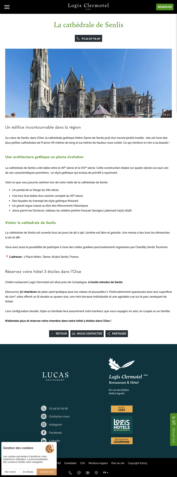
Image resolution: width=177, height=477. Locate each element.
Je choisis (28, 471)
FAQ (58, 463)
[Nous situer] (96, 472)
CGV (82, 463)
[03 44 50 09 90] (70, 472)
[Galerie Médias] (87, 472)
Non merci (10, 471)
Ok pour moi (46, 471)
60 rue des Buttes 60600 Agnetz (119, 392)
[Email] (79, 472)
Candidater (70, 463)
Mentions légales (98, 463)
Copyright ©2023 (137, 463)
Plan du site (117, 463)
